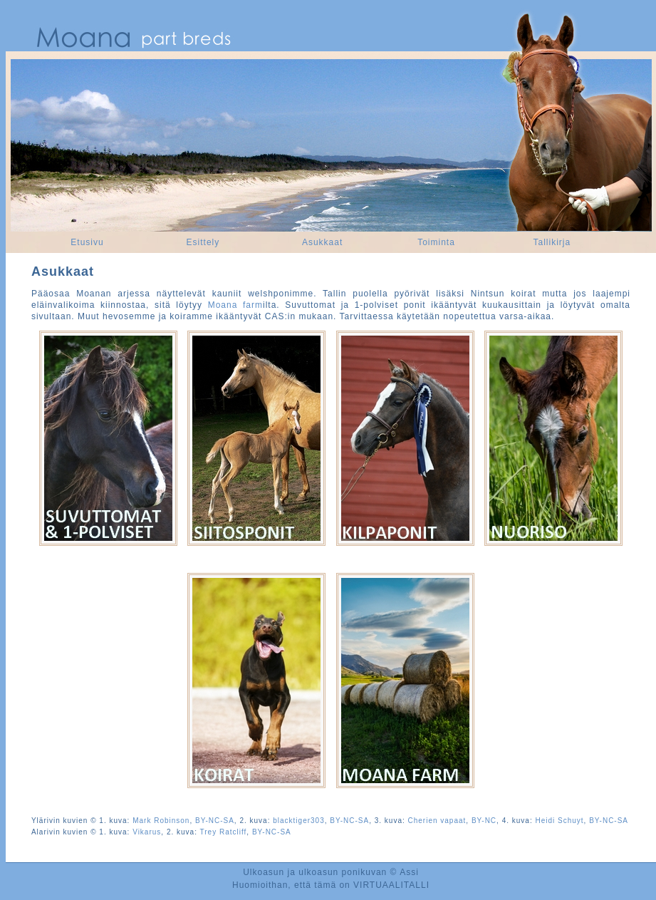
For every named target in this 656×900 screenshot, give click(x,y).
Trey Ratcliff (223, 832)
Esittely (203, 242)
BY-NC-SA (214, 820)
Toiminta (436, 242)
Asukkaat (322, 242)
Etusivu (87, 242)
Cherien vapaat (437, 820)
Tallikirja (552, 242)
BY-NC (484, 820)
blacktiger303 (298, 820)
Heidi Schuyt (559, 820)
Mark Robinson (160, 820)
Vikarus (146, 832)
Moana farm (235, 305)
